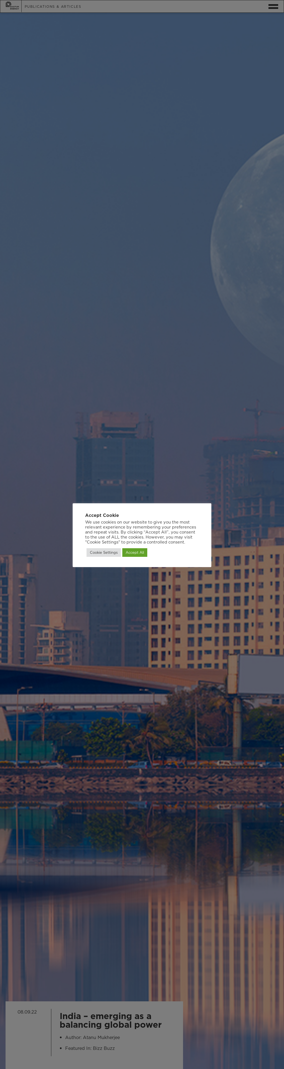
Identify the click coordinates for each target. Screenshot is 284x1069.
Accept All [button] (135, 552)
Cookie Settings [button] (104, 552)
